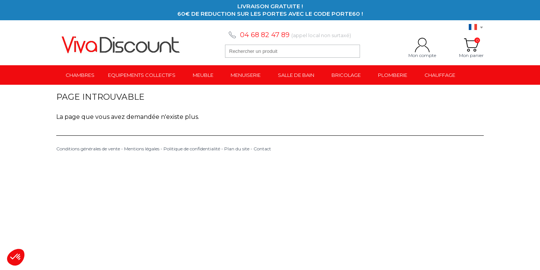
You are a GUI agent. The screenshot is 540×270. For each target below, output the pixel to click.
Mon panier (471, 45)
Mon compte (422, 45)
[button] (16, 257)
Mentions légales (141, 149)
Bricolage (346, 75)
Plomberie (392, 75)
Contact (262, 149)
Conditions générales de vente (88, 149)
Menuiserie (246, 75)
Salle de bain (296, 75)
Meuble (203, 75)
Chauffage (439, 75)
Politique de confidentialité (192, 149)
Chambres (80, 75)
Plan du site (236, 149)
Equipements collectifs (142, 75)
